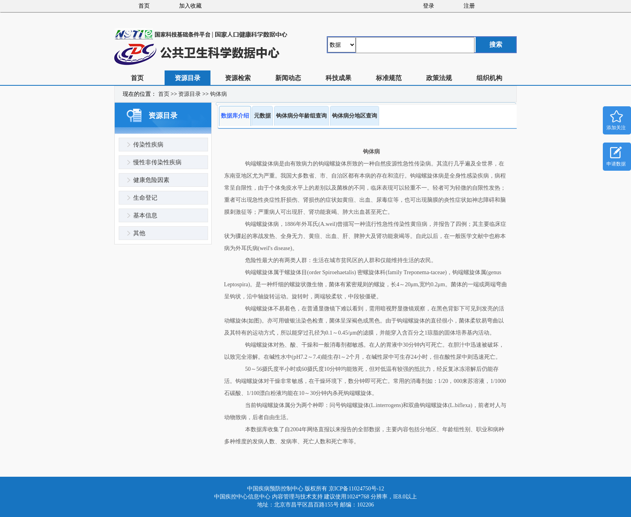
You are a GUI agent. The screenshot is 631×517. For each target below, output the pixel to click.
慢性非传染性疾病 (157, 162)
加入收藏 (190, 6)
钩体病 (218, 94)
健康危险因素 (151, 180)
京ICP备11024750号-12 (356, 489)
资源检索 (238, 77)
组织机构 (489, 77)
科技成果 (338, 77)
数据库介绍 (235, 116)
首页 (144, 6)
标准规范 (389, 77)
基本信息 (145, 215)
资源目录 (187, 77)
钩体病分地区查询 (354, 116)
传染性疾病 (148, 144)
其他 (139, 233)
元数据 (262, 116)
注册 (469, 6)
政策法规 (439, 77)
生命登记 (145, 197)
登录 (428, 6)
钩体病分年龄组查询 (301, 116)
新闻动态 (288, 77)
